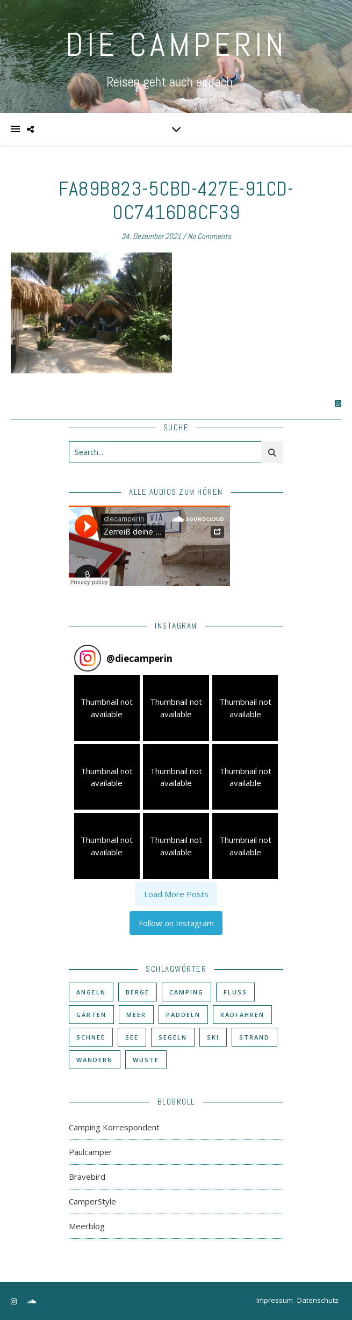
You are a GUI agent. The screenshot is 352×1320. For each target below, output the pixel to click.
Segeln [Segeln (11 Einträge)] (173, 1037)
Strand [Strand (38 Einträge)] (254, 1037)
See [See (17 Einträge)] (132, 1037)
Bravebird (87, 1176)
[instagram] (14, 1301)
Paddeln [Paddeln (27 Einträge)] (183, 1015)
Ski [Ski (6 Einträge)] (213, 1037)
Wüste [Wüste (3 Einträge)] (146, 1060)
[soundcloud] (31, 1301)
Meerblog (87, 1226)
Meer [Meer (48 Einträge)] (136, 1015)
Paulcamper (90, 1151)
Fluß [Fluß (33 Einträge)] (235, 992)
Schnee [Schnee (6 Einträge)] (90, 1037)
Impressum (274, 1300)
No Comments (209, 236)
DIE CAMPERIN (176, 45)
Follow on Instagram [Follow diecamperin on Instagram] (176, 923)
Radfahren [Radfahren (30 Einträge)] (242, 1015)
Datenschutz (318, 1300)
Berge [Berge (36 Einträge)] (137, 992)
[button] (107, 708)
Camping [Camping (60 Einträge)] (186, 992)
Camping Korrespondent (114, 1127)
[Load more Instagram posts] (176, 894)
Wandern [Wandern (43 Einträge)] (94, 1060)
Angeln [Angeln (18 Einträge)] (91, 992)
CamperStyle (92, 1201)
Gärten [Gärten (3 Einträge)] (91, 1015)
